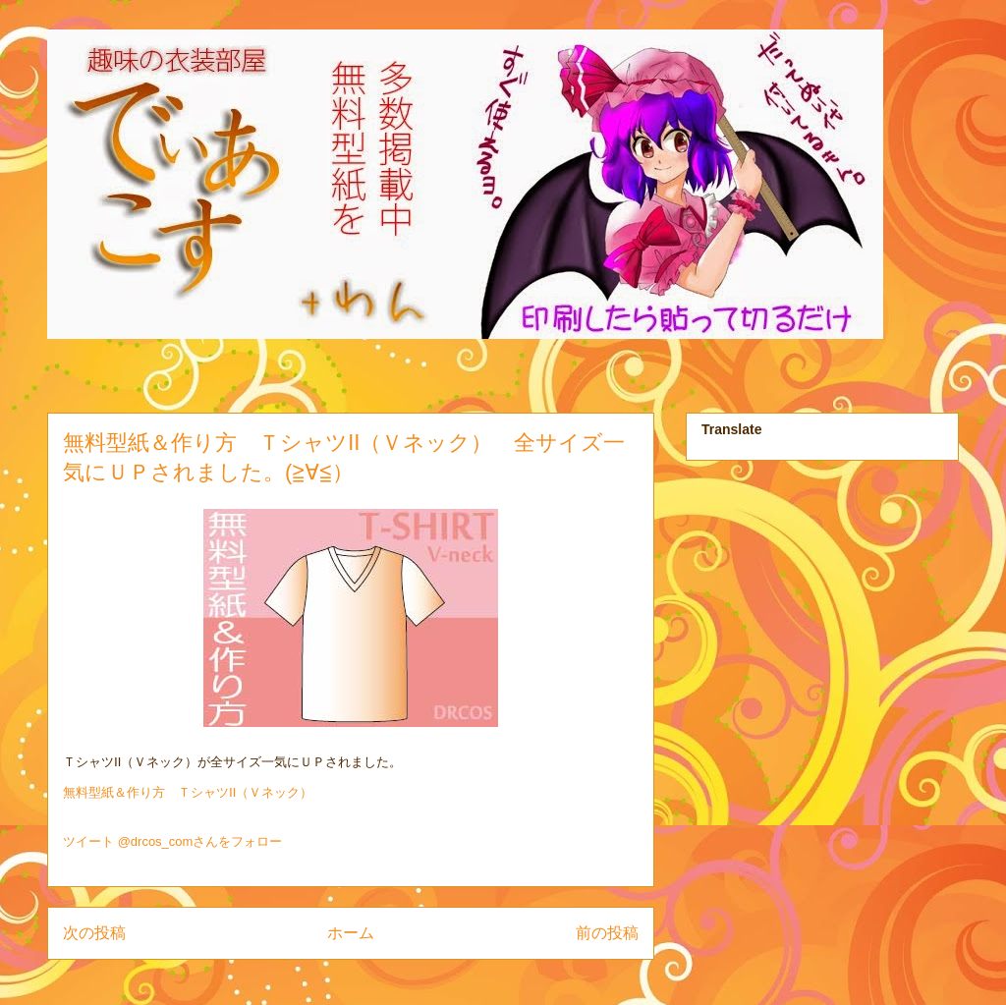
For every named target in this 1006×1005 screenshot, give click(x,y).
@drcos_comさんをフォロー (200, 841)
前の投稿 (607, 932)
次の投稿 (94, 932)
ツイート (88, 841)
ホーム (350, 932)
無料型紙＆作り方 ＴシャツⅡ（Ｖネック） (187, 792)
